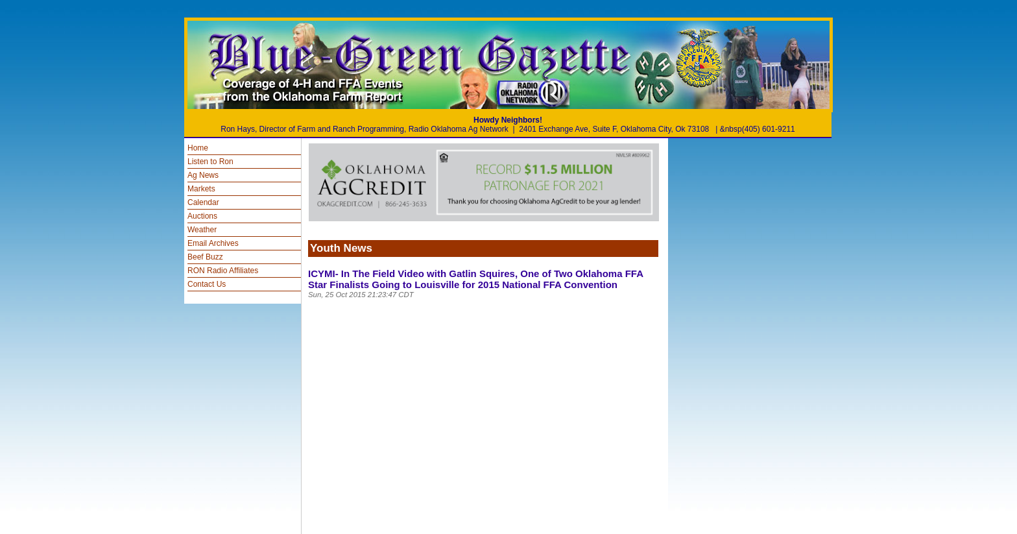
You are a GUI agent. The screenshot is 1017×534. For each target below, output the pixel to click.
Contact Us (206, 284)
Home (197, 147)
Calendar (203, 202)
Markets (201, 188)
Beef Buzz (205, 256)
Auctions (202, 216)
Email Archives (213, 243)
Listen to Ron (210, 161)
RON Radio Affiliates (222, 270)
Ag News (203, 175)
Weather (202, 229)
